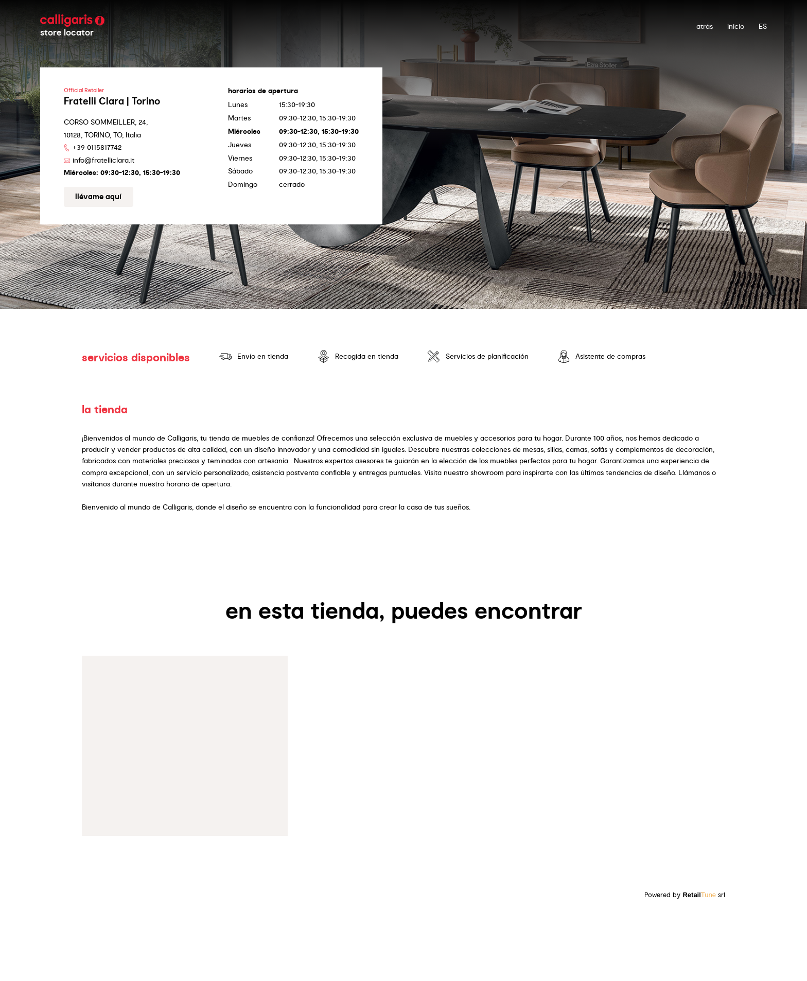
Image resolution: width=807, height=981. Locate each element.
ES (763, 26)
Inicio (735, 26)
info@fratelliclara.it (103, 160)
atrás (704, 26)
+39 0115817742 (97, 147)
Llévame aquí (98, 196)
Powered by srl (684, 895)
